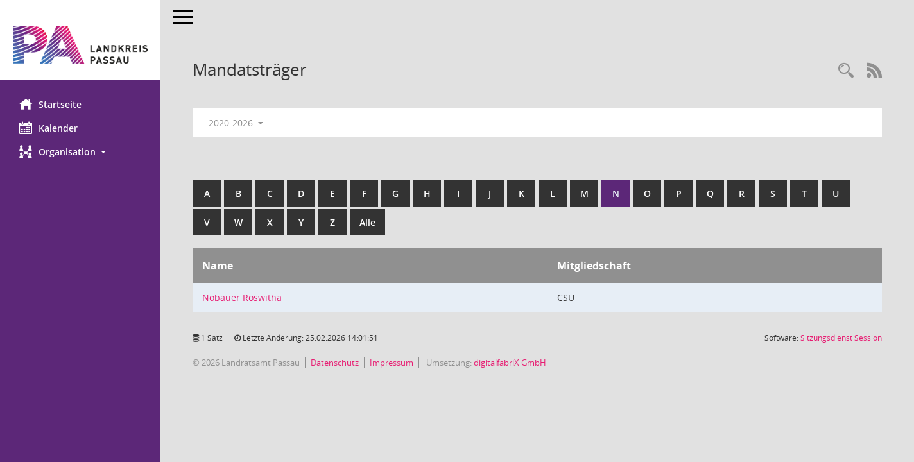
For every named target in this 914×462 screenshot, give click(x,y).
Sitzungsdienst (841, 337)
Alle (367, 222)
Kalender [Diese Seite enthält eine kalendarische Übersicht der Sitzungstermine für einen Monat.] (48, 127)
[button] (80, 152)
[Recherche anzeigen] (846, 70)
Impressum (391, 362)
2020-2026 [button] (236, 123)
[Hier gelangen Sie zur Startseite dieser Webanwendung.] (80, 44)
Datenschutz (335, 362)
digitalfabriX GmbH (510, 362)
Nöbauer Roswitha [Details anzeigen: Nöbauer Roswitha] (242, 297)
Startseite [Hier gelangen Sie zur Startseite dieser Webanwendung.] (50, 104)
